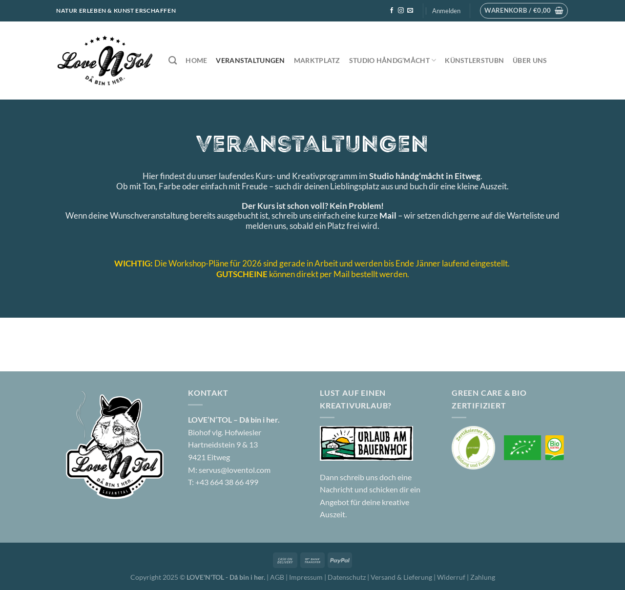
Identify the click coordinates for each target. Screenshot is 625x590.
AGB (277, 577)
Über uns (530, 60)
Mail (387, 216)
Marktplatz (317, 60)
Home (196, 60)
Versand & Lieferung (402, 577)
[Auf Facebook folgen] (392, 10)
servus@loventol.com (235, 469)
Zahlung (482, 577)
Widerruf (451, 577)
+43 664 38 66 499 (226, 482)
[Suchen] (172, 61)
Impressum (306, 577)
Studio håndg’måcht (393, 60)
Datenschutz (347, 577)
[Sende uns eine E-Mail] (410, 10)
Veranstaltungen (250, 60)
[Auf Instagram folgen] (401, 10)
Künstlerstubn (474, 60)
